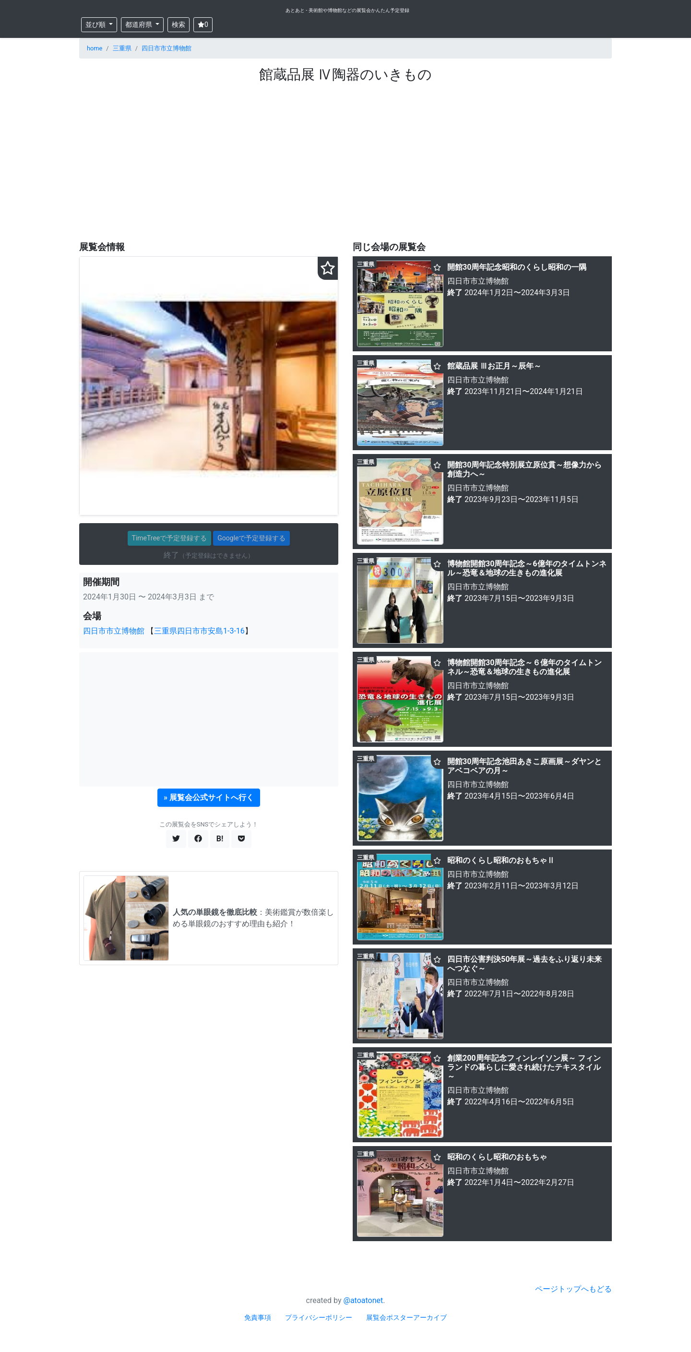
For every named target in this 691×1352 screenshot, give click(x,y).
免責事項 (257, 1317)
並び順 (96, 24)
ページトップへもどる (573, 1288)
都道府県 (139, 24)
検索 (178, 24)
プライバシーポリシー (318, 1317)
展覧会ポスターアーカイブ (406, 1317)
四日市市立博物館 (166, 48)
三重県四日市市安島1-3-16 (199, 630)
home (94, 48)
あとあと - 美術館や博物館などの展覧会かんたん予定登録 (347, 10)
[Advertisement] (345, 162)
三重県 (122, 48)
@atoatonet (363, 1300)
